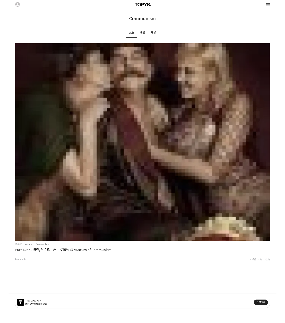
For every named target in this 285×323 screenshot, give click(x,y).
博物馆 (18, 244)
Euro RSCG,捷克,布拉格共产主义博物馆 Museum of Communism (63, 249)
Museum (29, 244)
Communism (42, 244)
